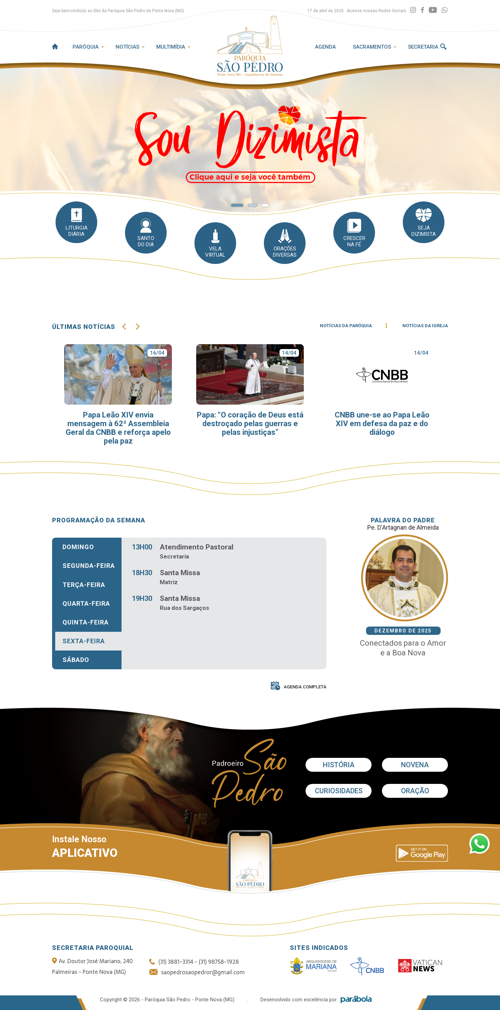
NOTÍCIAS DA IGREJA (425, 330)
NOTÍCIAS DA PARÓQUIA (346, 330)
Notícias (127, 47)
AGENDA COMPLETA (298, 687)
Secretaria (423, 47)
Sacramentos (372, 47)
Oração (415, 791)
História (339, 765)
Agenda (325, 47)
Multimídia (170, 47)
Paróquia (86, 47)
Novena (415, 765)
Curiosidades (338, 791)
